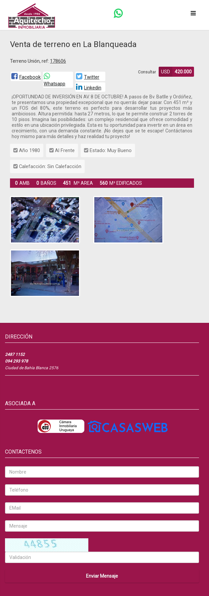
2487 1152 (15, 354)
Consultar (147, 72)
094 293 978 (16, 361)
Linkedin (88, 87)
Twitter (87, 77)
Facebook (26, 77)
